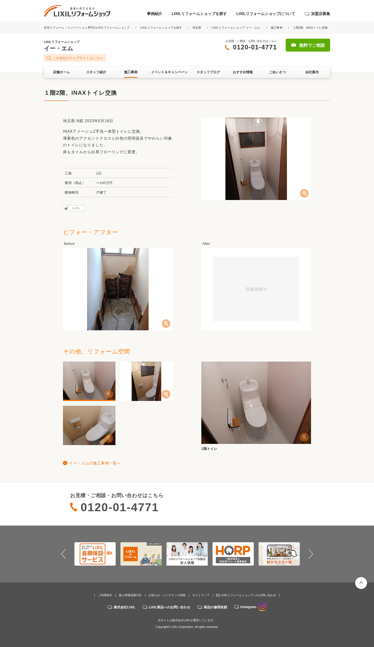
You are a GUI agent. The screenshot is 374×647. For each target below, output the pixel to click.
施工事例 (276, 27)
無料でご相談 (312, 45)
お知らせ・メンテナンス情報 (167, 595)
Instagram (253, 607)
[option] (95, 554)
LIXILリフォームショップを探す (199, 14)
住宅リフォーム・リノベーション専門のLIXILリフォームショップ (87, 27)
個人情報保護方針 (130, 595)
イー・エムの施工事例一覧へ (95, 463)
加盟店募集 (320, 14)
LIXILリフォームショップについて (265, 14)
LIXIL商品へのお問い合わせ (169, 607)
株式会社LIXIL (124, 607)
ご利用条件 (105, 595)
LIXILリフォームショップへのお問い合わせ (248, 595)
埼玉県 (196, 27)
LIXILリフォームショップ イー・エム (236, 27)
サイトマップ (200, 595)
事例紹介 (154, 14)
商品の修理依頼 (215, 607)
